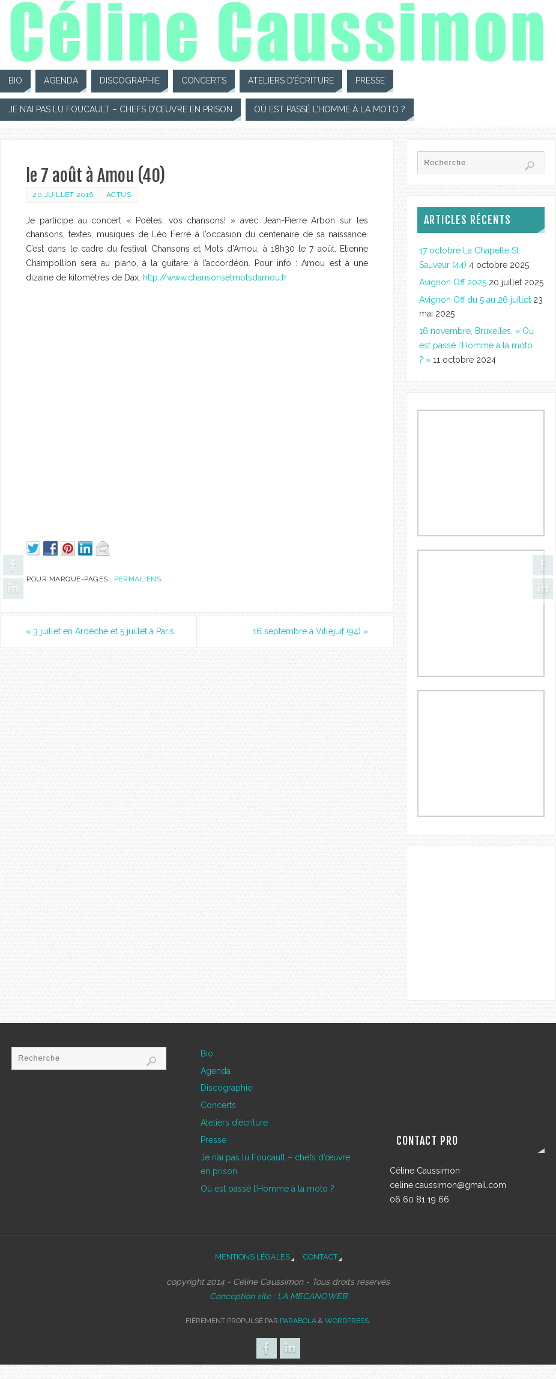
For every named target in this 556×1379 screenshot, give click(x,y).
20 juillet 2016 (63, 194)
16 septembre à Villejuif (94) (310, 631)
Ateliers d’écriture (234, 1122)
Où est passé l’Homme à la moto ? (267, 1188)
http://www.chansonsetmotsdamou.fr (215, 277)
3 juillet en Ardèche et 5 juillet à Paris (100, 631)
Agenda (216, 1071)
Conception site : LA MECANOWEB (278, 1296)
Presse (213, 1140)
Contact (320, 1256)
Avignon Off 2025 (452, 282)
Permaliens (137, 579)
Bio (207, 1053)
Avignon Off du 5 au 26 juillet (475, 300)
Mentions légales (252, 1256)
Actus (118, 194)
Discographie (226, 1088)
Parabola (298, 1321)
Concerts (218, 1105)
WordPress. (347, 1321)
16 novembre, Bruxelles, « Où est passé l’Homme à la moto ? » (476, 345)
